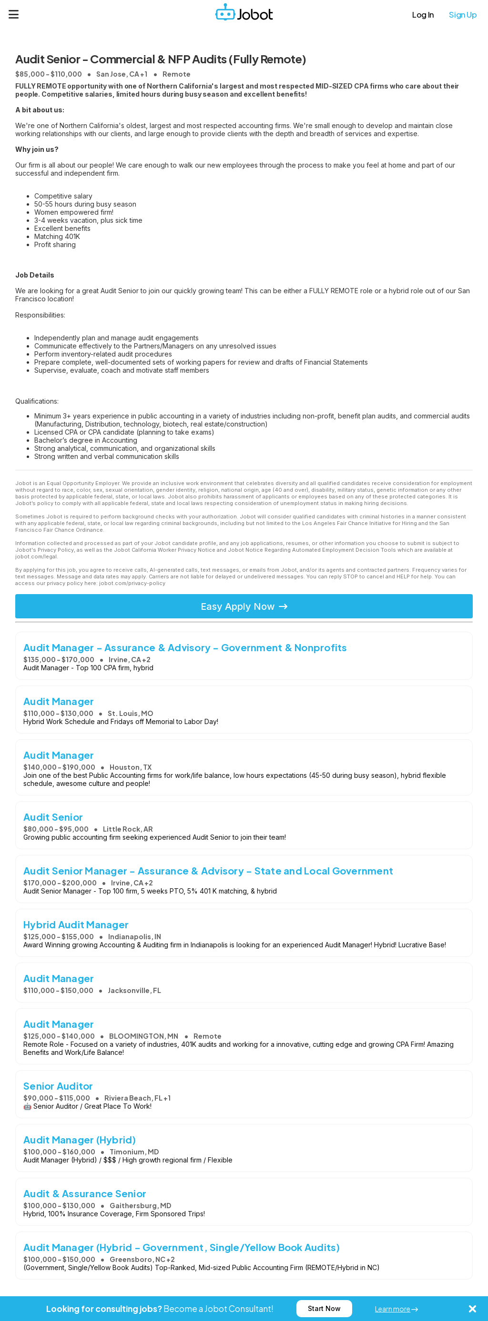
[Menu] (14, 14)
